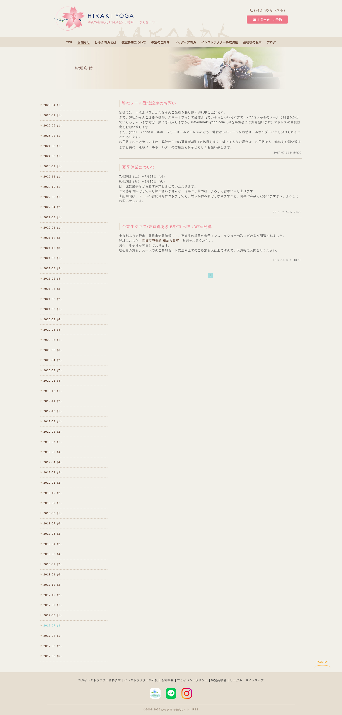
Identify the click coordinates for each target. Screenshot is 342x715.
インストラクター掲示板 (141, 680)
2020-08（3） (53, 329)
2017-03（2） (53, 646)
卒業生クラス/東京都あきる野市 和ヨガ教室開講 (167, 226)
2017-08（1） (53, 615)
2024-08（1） (53, 146)
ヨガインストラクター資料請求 (99, 680)
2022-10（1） (53, 186)
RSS (195, 709)
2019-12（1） (53, 390)
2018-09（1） (53, 503)
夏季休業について (138, 167)
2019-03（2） (53, 472)
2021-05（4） (53, 278)
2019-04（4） (53, 462)
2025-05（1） (53, 125)
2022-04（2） (53, 207)
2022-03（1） (53, 217)
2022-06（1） (53, 197)
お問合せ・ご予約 (267, 19)
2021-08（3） (53, 268)
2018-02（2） (53, 564)
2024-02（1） (53, 166)
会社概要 (167, 680)
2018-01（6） (53, 574)
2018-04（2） (53, 544)
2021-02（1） (53, 309)
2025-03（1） (53, 135)
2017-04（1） (53, 635)
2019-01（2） (53, 482)
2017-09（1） (53, 605)
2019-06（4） (53, 452)
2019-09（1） (53, 421)
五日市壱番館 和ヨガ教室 (160, 240)
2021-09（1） (53, 258)
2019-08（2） (53, 431)
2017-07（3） (53, 625)
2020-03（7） (53, 370)
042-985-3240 (267, 10)
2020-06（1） (53, 339)
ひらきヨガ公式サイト (175, 709)
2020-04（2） (53, 360)
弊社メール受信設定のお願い (149, 103)
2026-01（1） (53, 115)
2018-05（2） (53, 533)
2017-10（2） (53, 595)
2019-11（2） (53, 401)
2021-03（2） (53, 299)
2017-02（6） (53, 656)
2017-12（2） (53, 584)
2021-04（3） (53, 288)
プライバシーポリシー (192, 680)
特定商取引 (218, 680)
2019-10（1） (53, 411)
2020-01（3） (53, 380)
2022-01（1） (53, 227)
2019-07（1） (53, 442)
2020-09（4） (53, 319)
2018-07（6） (53, 523)
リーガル (236, 680)
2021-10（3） (53, 248)
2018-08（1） (53, 513)
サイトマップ (255, 680)
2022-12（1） (53, 176)
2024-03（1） (53, 156)
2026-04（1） (53, 105)
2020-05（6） (53, 350)
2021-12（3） (53, 237)
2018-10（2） (53, 493)
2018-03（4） (53, 554)
